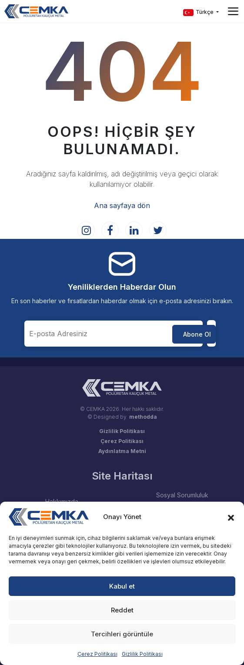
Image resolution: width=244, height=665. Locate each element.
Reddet (122, 610)
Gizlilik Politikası (142, 654)
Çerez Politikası (97, 654)
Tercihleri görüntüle (122, 634)
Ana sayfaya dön (122, 205)
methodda (143, 417)
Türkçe (199, 12)
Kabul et (122, 586)
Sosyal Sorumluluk (182, 495)
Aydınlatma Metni (122, 451)
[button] (231, 517)
